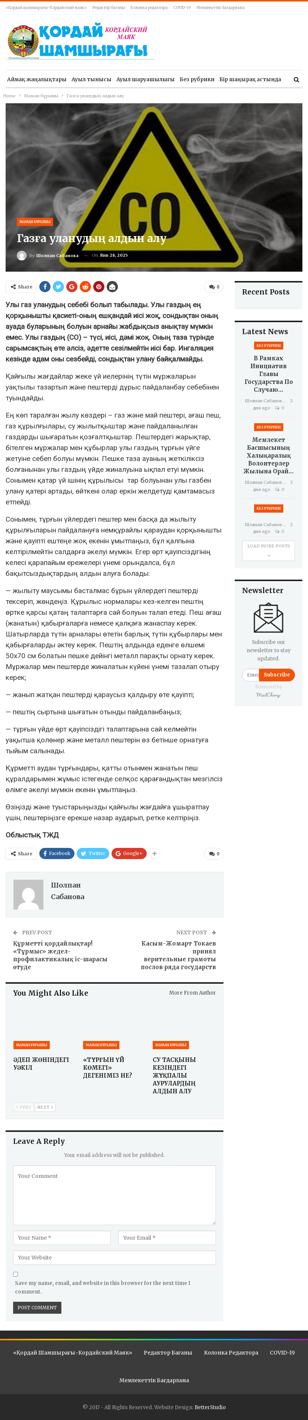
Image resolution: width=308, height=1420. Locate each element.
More (226, 79)
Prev (23, 1106)
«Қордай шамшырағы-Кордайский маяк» (46, 7)
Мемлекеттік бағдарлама (220, 7)
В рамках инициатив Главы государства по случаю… (268, 374)
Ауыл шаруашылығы (145, 79)
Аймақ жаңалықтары (37, 79)
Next (45, 1106)
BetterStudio (210, 1407)
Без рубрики (197, 79)
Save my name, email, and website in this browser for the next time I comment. (102, 1287)
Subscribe (277, 675)
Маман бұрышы (35, 222)
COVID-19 (182, 7)
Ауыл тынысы (91, 79)
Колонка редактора (149, 7)
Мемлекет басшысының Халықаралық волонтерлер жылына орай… (268, 455)
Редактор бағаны (108, 7)
